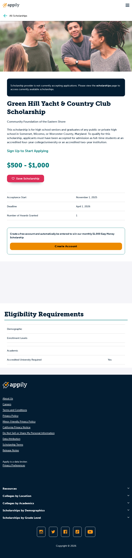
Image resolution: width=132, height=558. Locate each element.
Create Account (66, 246)
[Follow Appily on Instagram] (41, 532)
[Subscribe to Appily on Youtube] (90, 532)
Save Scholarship (25, 178)
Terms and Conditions (15, 410)
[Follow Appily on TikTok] (77, 532)
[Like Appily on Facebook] (65, 532)
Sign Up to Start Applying (27, 151)
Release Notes (11, 450)
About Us (8, 398)
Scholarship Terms (13, 444)
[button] (14, 178)
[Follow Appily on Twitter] (53, 532)
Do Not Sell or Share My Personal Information (29, 433)
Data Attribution (11, 438)
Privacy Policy (10, 415)
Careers (7, 404)
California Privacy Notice (16, 427)
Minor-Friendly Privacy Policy (19, 421)
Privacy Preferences (14, 465)
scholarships (103, 85)
